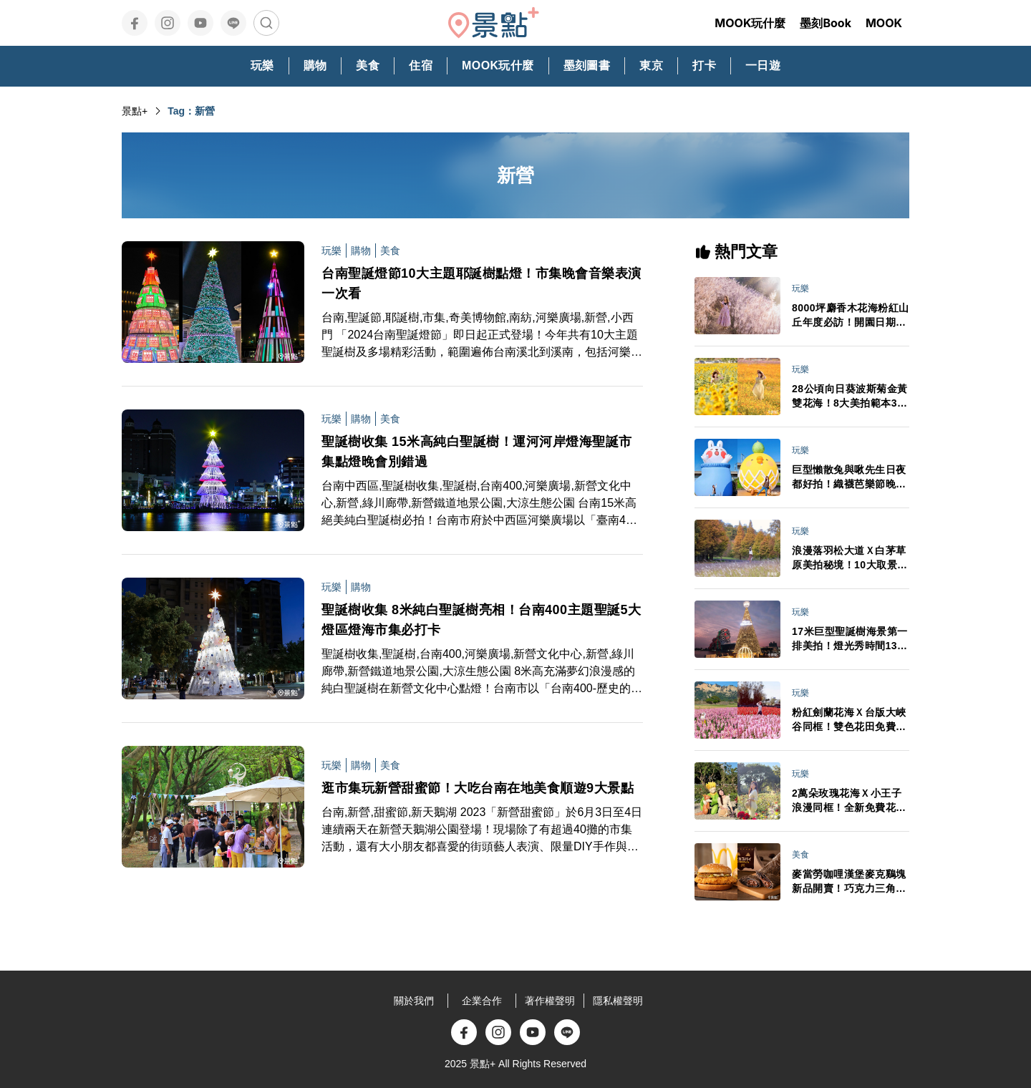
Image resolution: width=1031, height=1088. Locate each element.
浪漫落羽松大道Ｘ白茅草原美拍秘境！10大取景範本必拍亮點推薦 (850, 558)
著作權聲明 (550, 1000)
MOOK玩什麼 (750, 23)
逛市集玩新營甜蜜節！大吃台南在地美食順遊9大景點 (477, 788)
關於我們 (414, 1000)
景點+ (134, 111)
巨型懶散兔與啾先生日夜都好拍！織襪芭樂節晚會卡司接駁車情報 (849, 477)
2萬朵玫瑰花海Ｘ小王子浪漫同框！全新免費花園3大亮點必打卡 (849, 801)
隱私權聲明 (618, 1000)
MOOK (884, 23)
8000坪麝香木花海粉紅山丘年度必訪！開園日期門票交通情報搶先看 (850, 315)
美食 (390, 250)
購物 (361, 250)
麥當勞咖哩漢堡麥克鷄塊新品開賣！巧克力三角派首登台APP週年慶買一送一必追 (849, 881)
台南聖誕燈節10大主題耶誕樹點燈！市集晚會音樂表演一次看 (481, 283)
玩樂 (331, 250)
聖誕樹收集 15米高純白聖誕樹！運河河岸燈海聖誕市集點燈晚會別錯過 (476, 451)
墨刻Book (825, 23)
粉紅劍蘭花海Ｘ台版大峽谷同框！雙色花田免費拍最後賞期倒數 (849, 720)
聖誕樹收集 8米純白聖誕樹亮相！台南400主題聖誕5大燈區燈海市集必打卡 (481, 620)
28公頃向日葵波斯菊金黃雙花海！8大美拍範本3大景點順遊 (850, 396)
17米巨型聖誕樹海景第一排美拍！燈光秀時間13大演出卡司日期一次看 (850, 639)
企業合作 (482, 1000)
